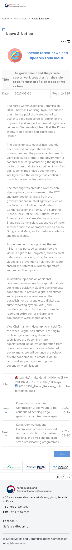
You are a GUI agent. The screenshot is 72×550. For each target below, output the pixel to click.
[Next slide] (69, 476)
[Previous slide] (63, 476)
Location (10, 521)
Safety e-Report (16, 526)
